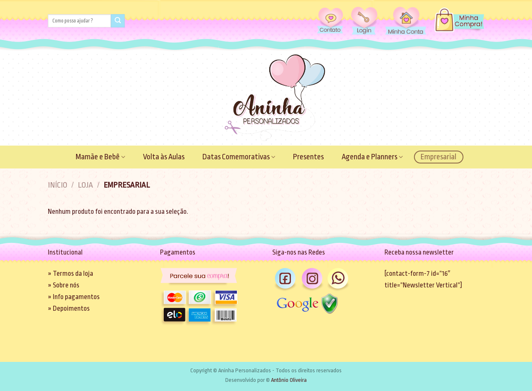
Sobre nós (66, 285)
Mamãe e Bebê (100, 157)
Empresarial (438, 157)
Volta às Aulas (164, 157)
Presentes (308, 157)
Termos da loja (73, 273)
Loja (85, 185)
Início (57, 185)
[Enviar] (118, 21)
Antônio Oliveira (289, 380)
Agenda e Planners (372, 157)
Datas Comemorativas (238, 157)
